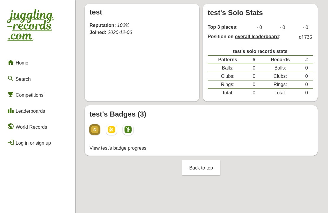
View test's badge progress (118, 144)
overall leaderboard (257, 36)
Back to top (202, 164)
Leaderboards (26, 109)
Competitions (25, 93)
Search (18, 77)
